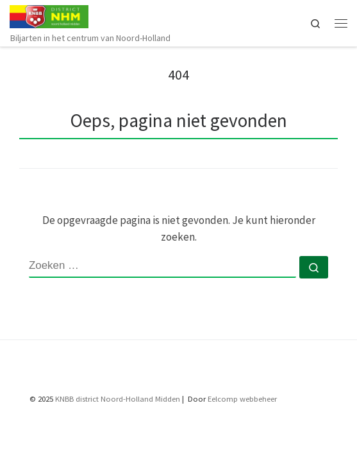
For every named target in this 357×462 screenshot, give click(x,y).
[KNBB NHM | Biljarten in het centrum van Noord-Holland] (49, 15)
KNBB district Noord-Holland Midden (117, 399)
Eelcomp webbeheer (242, 399)
